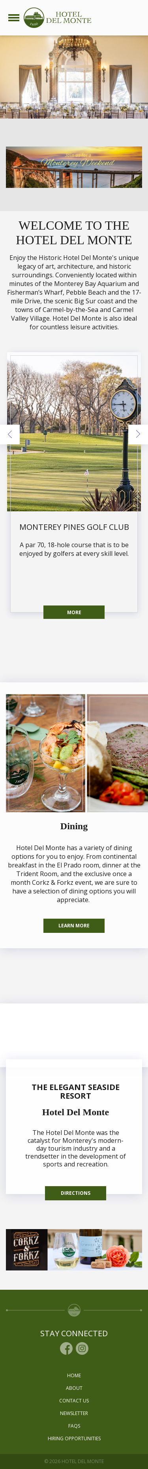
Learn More (74, 925)
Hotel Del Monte (75, 1112)
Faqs (74, 1426)
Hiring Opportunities (74, 1438)
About (74, 1388)
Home (74, 1375)
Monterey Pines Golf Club (74, 527)
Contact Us (74, 1400)
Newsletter (74, 1413)
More (74, 612)
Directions (75, 1193)
